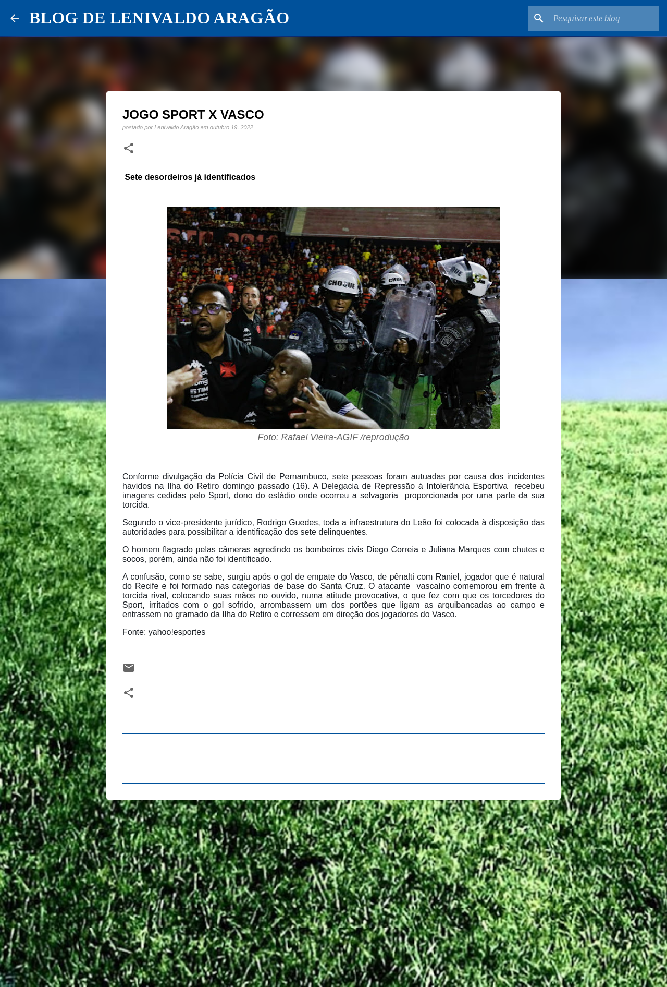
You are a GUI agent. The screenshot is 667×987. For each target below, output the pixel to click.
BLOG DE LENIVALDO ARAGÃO (159, 17)
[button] (128, 148)
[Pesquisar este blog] (604, 18)
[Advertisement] (333, 889)
